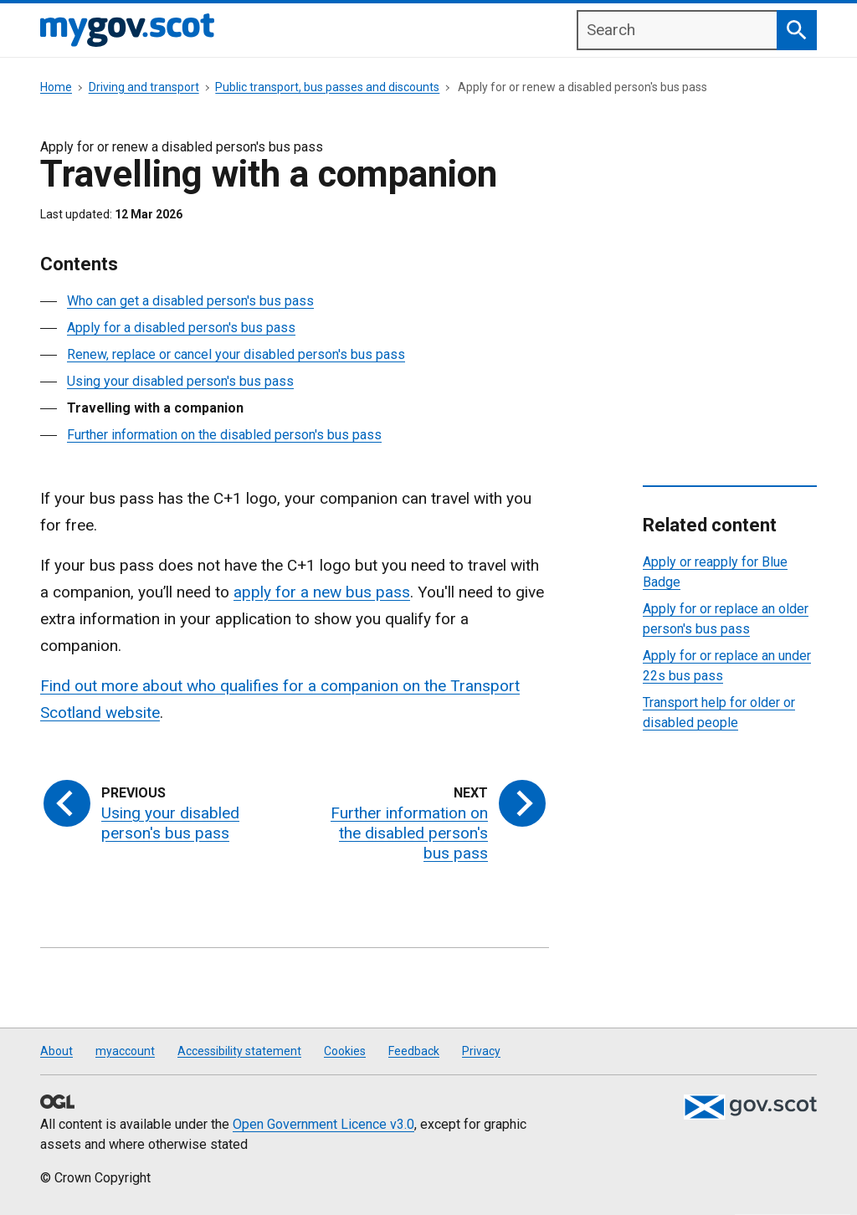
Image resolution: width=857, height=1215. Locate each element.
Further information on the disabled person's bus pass (224, 435)
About (56, 1051)
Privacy (481, 1051)
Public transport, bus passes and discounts (327, 87)
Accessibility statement (239, 1051)
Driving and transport (144, 87)
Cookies (345, 1051)
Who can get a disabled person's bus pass (190, 301)
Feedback (413, 1051)
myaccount (125, 1051)
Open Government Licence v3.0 (323, 1124)
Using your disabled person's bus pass (180, 381)
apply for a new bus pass (321, 592)
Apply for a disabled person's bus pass (181, 328)
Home (56, 87)
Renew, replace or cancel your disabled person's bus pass (236, 354)
